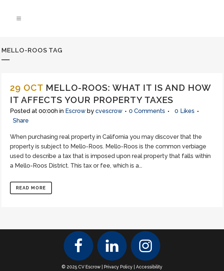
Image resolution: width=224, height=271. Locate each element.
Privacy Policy (118, 267)
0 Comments (147, 110)
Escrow (75, 110)
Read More (31, 188)
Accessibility (149, 267)
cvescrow (108, 110)
